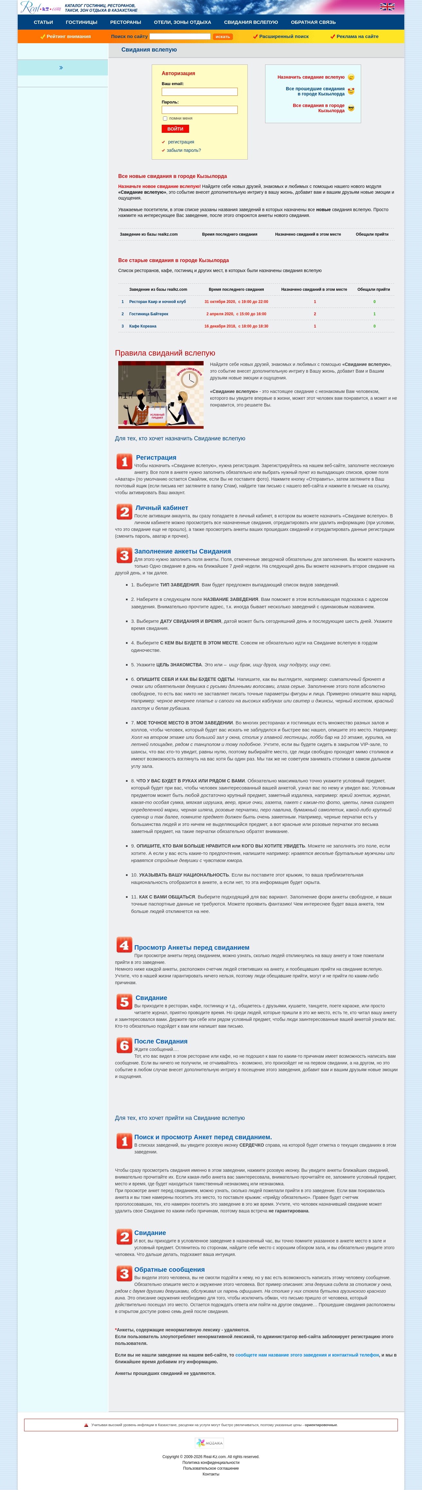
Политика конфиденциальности (210, 1462)
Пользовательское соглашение (211, 1468)
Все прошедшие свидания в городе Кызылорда (315, 91)
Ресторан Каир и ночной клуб (157, 301)
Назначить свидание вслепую (311, 77)
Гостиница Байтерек (148, 314)
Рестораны (125, 22)
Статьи (43, 22)
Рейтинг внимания (69, 36)
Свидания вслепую (251, 22)
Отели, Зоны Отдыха (182, 22)
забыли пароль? (184, 150)
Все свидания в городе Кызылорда (319, 108)
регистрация (181, 141)
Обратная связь (313, 22)
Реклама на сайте (358, 36)
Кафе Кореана (143, 326)
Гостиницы (82, 22)
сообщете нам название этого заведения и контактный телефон (306, 1355)
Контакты (211, 1474)
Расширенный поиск (284, 36)
